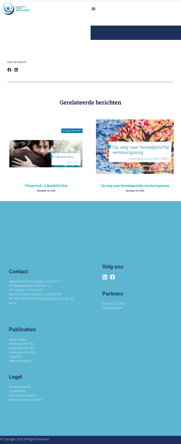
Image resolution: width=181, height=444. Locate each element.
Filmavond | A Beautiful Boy (46, 185)
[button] (94, 9)
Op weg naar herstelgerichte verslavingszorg (135, 185)
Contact (18, 271)
